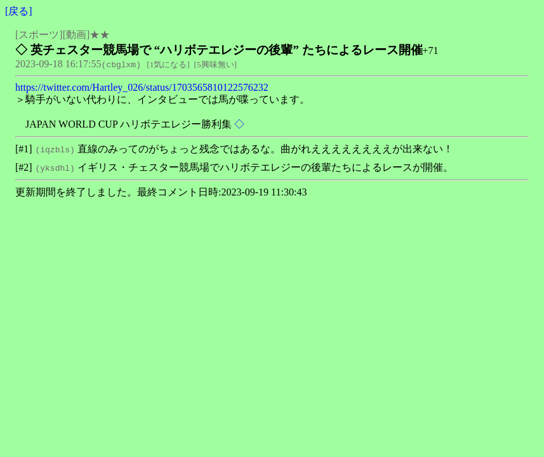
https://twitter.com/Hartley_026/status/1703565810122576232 (142, 87)
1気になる (168, 64)
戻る (18, 11)
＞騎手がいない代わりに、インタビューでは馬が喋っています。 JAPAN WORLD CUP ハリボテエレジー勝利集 (162, 111)
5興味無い (215, 64)
